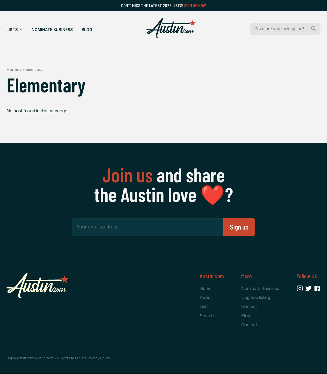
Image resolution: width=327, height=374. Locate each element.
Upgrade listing (255, 297)
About (206, 297)
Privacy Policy (99, 358)
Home (12, 69)
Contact (249, 324)
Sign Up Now (195, 5)
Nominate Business (52, 29)
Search (207, 315)
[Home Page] (170, 27)
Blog (87, 29)
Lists (12, 29)
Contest (249, 306)
